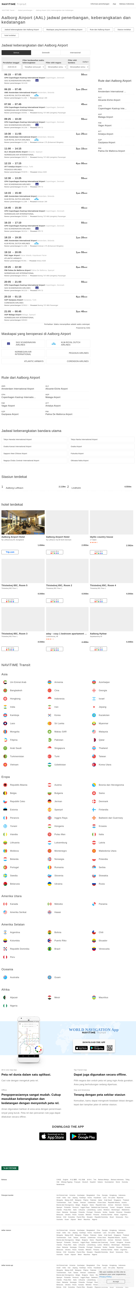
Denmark (118, 1205)
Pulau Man (67, 1210)
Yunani (112, 1207)
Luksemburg (91, 1210)
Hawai (116, 1215)
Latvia (99, 1210)
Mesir (80, 1219)
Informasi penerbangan (100, 4)
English (65, 1179)
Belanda (65, 1212)
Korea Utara (102, 1202)
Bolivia (58, 1217)
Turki (69, 1202)
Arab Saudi (108, 1200)
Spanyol (59, 1207)
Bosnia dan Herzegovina (65, 1205)
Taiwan (75, 1202)
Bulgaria (85, 1205)
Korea (90, 1198)
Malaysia (78, 1200)
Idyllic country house (101, 537)
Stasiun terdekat (124, 30)
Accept (116, 1282)
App (114, 4)
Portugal (90, 1212)
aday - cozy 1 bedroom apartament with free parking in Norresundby (83, 633)
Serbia (105, 1212)
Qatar (100, 1200)
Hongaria (120, 1207)
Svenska (125, 1182)
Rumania (97, 1212)
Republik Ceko (101, 1205)
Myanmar (120, 1198)
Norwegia (73, 1212)
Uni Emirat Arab (62, 1195)
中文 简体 (82, 1179)
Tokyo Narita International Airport (84, 439)
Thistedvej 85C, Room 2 (59, 585)
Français (77, 1182)
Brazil (112, 1217)
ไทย (95, 1179)
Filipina (85, 1200)
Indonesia (122, 1195)
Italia (74, 1210)
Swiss (92, 1205)
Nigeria (94, 1219)
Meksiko (89, 1215)
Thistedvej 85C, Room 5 (14, 585)
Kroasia (127, 1207)
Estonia (126, 1205)
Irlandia (59, 1210)
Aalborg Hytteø (98, 633)
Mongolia (59, 1200)
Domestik (46, 53)
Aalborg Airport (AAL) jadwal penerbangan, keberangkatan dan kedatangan (66, 19)
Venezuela (119, 1217)
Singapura (117, 1200)
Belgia (78, 1205)
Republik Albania (114, 1202)
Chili (64, 1217)
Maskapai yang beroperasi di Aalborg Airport (64, 30)
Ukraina (68, 1215)
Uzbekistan (92, 1202)
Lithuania (82, 1210)
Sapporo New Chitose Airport (15, 453)
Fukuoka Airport (77, 453)
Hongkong (113, 1195)
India (64, 1198)
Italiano (100, 1182)
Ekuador (90, 1217)
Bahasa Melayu (103, 1179)
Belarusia (59, 1215)
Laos (104, 1198)
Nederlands (60, 1184)
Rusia (74, 1215)
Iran (69, 1198)
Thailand (126, 1200)
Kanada (81, 1215)
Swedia (111, 1212)
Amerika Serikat (106, 1215)
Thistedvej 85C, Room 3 (14, 633)
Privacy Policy (105, 1277)
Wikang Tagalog (66, 1182)
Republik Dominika (101, 1217)
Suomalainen (109, 1182)
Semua (16, 53)
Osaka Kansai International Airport (17, 446)
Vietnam (83, 1202)
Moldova (107, 1210)
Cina (98, 1195)
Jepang (74, 1198)
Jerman (110, 1205)
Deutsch (85, 1182)
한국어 (89, 1179)
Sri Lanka (111, 1198)
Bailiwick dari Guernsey (99, 1207)
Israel (58, 1198)
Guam (67, 1219)
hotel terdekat (10, 35)
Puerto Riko (81, 1217)
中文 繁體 (73, 1179)
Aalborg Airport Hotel (13, 537)
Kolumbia (71, 1217)
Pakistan (93, 1200)
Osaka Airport (76, 446)
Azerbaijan (81, 1195)
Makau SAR (69, 1200)
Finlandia (67, 1207)
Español (93, 1182)
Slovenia (119, 1212)
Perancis (75, 1207)
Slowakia (127, 1212)
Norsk (118, 1182)
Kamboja (83, 1198)
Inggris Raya (85, 1207)
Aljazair (73, 1219)
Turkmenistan (61, 1202)
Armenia (72, 1195)
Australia (59, 1219)
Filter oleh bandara (72, 61)
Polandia (82, 1212)
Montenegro (115, 1210)
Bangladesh (91, 1195)
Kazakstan (97, 1198)
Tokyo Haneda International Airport (18, 439)
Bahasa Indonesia (117, 1179)
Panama (96, 1215)
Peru (126, 1217)
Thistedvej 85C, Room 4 (103, 585)
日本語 (58, 1179)
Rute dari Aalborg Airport (100, 30)
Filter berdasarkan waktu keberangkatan (33, 61)
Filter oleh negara (53, 63)
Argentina (123, 1215)
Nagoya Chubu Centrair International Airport (21, 461)
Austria (124, 1202)
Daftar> (86, 62)
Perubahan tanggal (11, 63)
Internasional (75, 53)
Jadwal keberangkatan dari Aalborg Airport (21, 30)
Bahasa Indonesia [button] (126, 4)
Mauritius (87, 1219)
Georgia (105, 1195)
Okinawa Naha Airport (80, 461)
